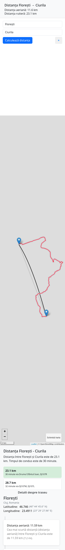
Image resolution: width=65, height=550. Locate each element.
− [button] (5, 437)
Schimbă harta (53, 437)
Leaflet (34, 444)
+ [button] (5, 431)
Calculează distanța (17, 40)
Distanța (11, 5)
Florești (25, 5)
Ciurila (41, 5)
